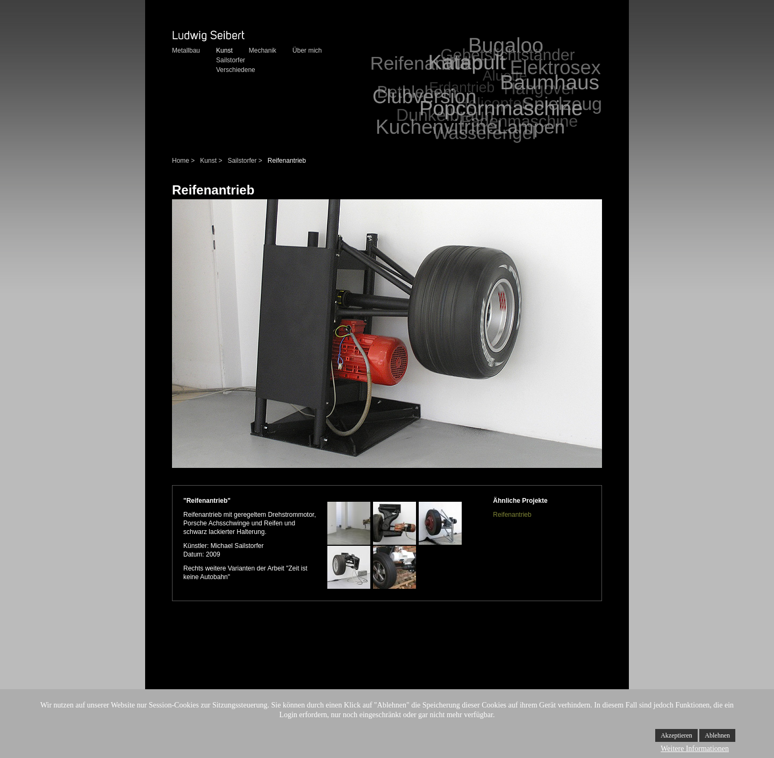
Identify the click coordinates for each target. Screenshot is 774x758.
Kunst (224, 50)
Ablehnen (717, 735)
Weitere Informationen (695, 749)
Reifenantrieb (512, 514)
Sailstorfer (230, 60)
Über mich (307, 50)
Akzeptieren (676, 735)
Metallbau (186, 50)
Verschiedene (235, 70)
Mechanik (262, 50)
